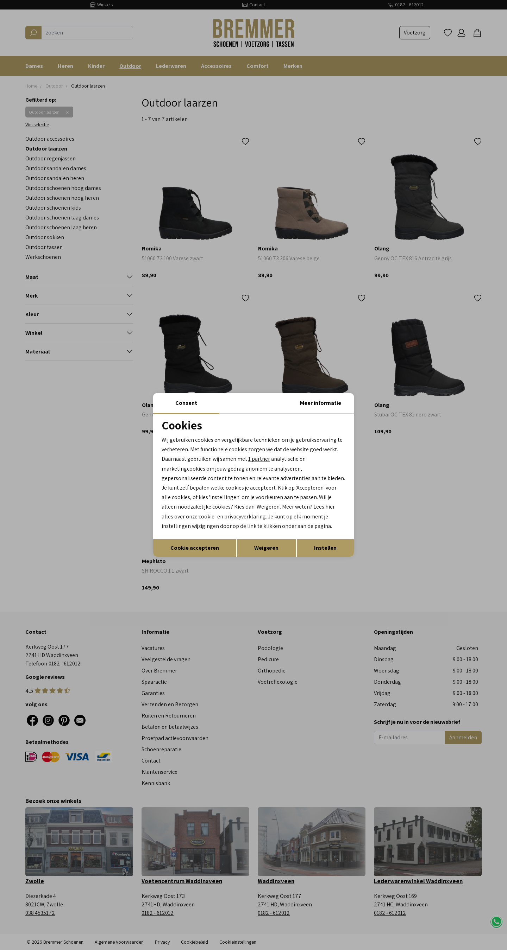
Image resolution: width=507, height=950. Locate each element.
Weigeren (266, 547)
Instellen (325, 547)
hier (330, 506)
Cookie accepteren (194, 547)
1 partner (259, 459)
